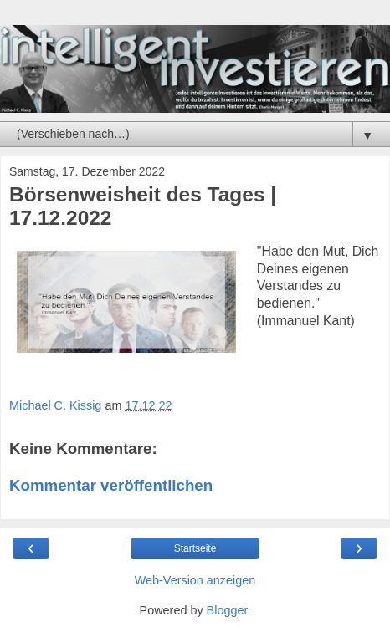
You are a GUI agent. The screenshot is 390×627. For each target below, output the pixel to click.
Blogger (227, 610)
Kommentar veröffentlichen (111, 485)
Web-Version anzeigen (195, 580)
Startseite (195, 548)
